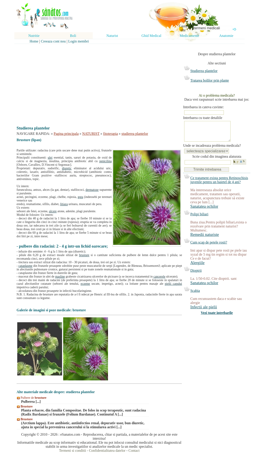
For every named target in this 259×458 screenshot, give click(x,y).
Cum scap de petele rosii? (208, 247)
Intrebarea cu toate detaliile (202, 118)
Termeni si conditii (72, 450)
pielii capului (173, 283)
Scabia (195, 295)
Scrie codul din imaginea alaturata (216, 161)
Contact (134, 450)
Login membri (78, 41)
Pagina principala (66, 134)
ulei (50, 157)
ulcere (53, 211)
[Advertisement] (96, 81)
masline (60, 276)
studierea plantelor (134, 134)
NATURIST (90, 134)
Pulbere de (33, 397)
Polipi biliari (199, 219)
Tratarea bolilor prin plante (209, 80)
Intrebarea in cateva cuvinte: (203, 107)
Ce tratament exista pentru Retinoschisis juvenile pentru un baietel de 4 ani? (219, 184)
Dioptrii (196, 275)
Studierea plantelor (203, 71)
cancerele (159, 276)
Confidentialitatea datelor (107, 450)
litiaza (64, 204)
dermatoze (92, 189)
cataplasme (25, 265)
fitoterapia (110, 134)
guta (80, 197)
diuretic (67, 168)
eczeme (85, 283)
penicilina (105, 161)
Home (34, 41)
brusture (84, 255)
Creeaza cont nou (53, 41)
